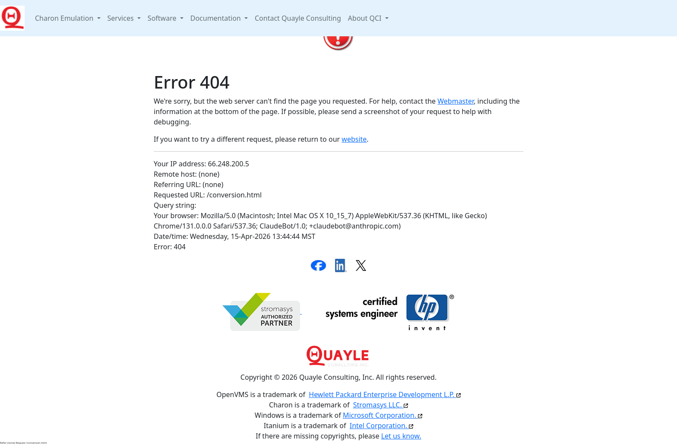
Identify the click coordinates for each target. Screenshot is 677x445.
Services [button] (122, 18)
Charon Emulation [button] (65, 18)
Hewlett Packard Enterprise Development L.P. (384, 394)
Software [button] (163, 18)
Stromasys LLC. (380, 405)
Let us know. (401, 436)
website (354, 139)
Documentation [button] (216, 18)
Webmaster (455, 101)
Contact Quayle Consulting (298, 18)
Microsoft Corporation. (382, 415)
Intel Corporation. (382, 425)
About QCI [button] (365, 18)
